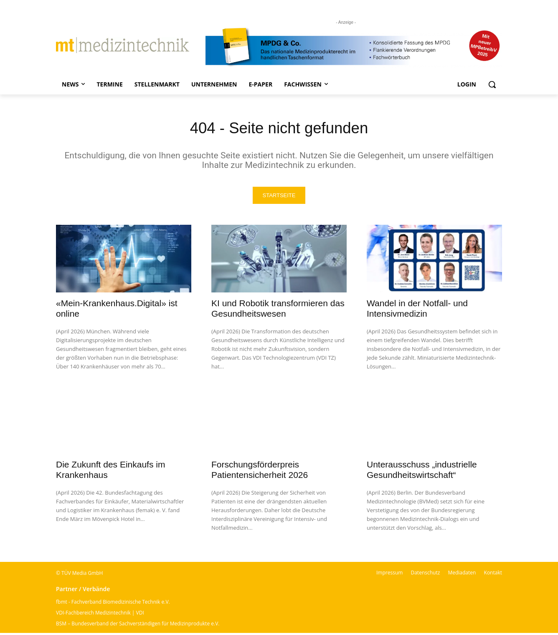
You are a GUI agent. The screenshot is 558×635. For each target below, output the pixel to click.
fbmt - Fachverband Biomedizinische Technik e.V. (113, 603)
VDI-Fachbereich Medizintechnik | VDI (100, 614)
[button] (492, 84)
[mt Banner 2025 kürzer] (353, 47)
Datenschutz (425, 574)
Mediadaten (462, 574)
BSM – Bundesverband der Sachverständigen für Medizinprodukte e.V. (137, 625)
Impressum (389, 574)
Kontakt (493, 574)
